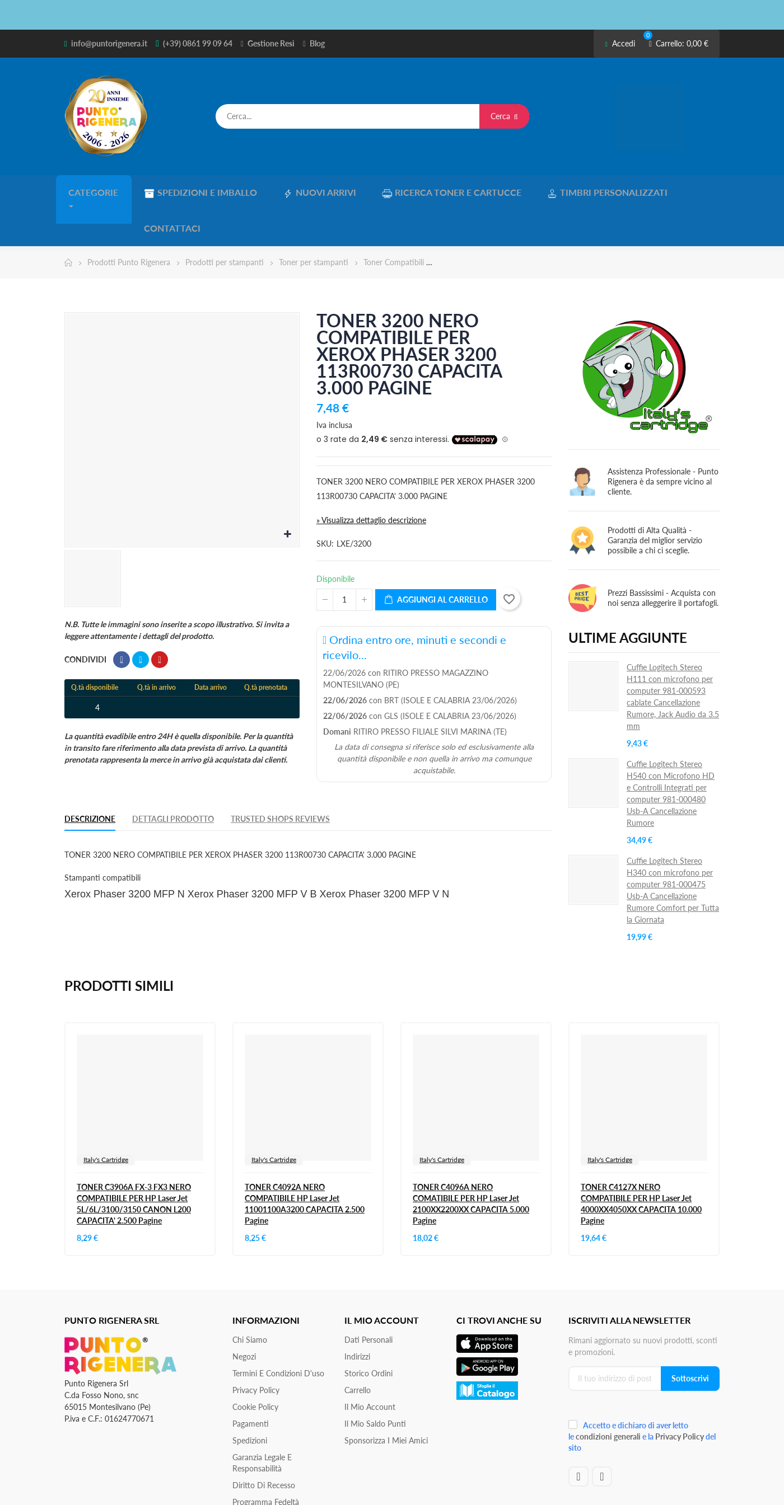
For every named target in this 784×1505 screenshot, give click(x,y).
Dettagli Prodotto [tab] (173, 777)
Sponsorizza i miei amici (386, 1399)
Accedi (619, 43)
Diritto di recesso (263, 1443)
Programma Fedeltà (265, 1460)
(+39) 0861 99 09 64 (197, 43)
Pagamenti (250, 1382)
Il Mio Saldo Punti (375, 1382)
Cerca (504, 116)
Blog (317, 43)
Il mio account (369, 1365)
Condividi (121, 618)
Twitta (140, 618)
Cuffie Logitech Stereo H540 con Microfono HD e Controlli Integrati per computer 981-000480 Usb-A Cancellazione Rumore (671, 752)
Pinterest (159, 618)
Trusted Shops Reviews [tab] (280, 777)
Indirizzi (357, 1315)
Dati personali (368, 1298)
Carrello (357, 1348)
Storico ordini (368, 1332)
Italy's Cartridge (105, 1118)
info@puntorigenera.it (109, 43)
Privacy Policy (255, 1348)
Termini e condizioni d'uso (278, 1332)
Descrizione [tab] (89, 777)
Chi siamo (249, 1298)
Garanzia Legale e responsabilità (262, 1421)
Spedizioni (249, 1399)
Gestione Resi (271, 43)
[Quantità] (344, 558)
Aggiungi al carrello (436, 558)
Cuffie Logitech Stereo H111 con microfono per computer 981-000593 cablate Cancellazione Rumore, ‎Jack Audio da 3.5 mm (673, 655)
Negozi (244, 1315)
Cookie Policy (255, 1365)
